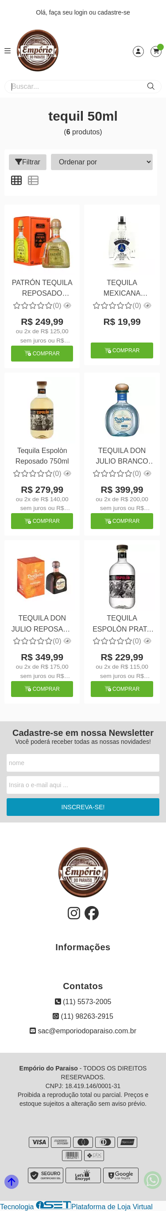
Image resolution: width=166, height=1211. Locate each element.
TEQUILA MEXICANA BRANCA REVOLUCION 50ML (122, 289)
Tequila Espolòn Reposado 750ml (42, 456)
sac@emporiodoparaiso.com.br (83, 1031)
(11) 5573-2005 (83, 1001)
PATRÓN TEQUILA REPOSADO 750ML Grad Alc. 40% (42, 289)
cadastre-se (114, 12)
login (81, 12)
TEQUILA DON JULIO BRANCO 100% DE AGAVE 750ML (122, 457)
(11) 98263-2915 (83, 1016)
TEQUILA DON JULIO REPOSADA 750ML (42, 624)
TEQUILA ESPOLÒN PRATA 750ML (122, 624)
